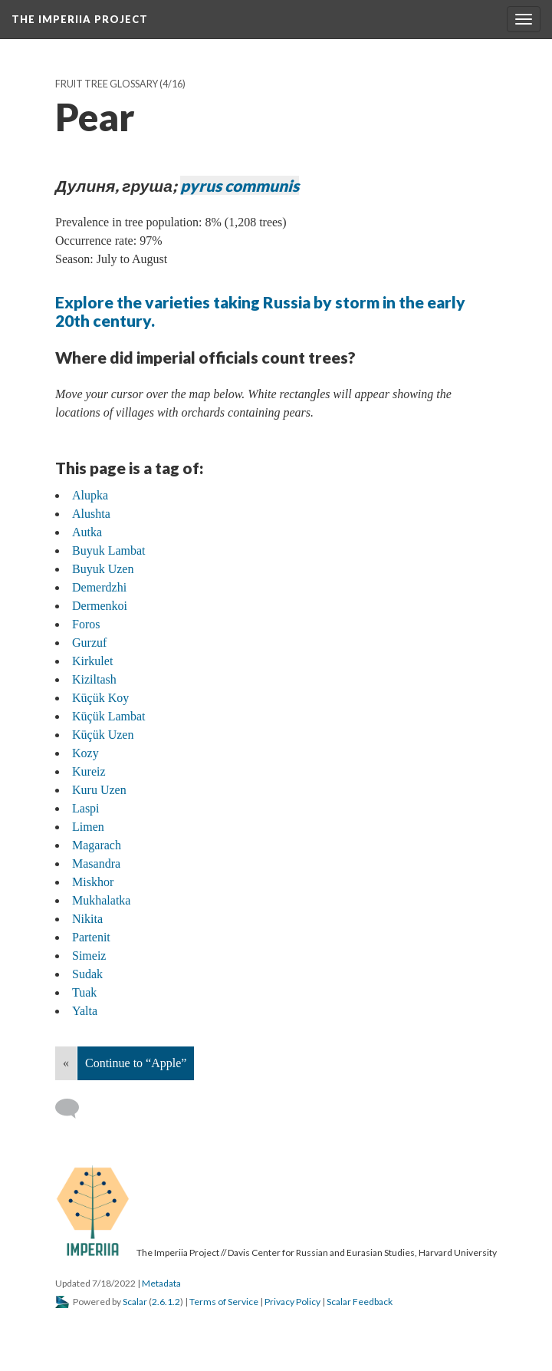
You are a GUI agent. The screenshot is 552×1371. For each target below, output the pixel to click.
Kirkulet (92, 660)
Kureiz (89, 771)
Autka (87, 532)
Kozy (85, 753)
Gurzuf (89, 642)
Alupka (90, 495)
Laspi (86, 808)
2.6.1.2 (166, 1301)
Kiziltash (94, 679)
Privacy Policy (292, 1301)
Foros (86, 624)
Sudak (87, 973)
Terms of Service (223, 1301)
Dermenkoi (99, 605)
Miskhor (92, 881)
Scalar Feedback (360, 1301)
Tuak (84, 992)
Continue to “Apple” (135, 1062)
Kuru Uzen (99, 789)
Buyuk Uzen (102, 568)
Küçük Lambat (109, 716)
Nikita (87, 918)
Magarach (96, 845)
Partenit (91, 937)
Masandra (96, 863)
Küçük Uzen (102, 734)
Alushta (91, 513)
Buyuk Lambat (109, 550)
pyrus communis (239, 185)
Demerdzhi (99, 587)
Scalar (135, 1301)
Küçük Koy (100, 697)
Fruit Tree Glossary (106, 84)
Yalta (84, 1010)
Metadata (161, 1283)
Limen (88, 826)
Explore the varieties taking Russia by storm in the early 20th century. (260, 311)
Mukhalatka (101, 900)
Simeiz (89, 955)
